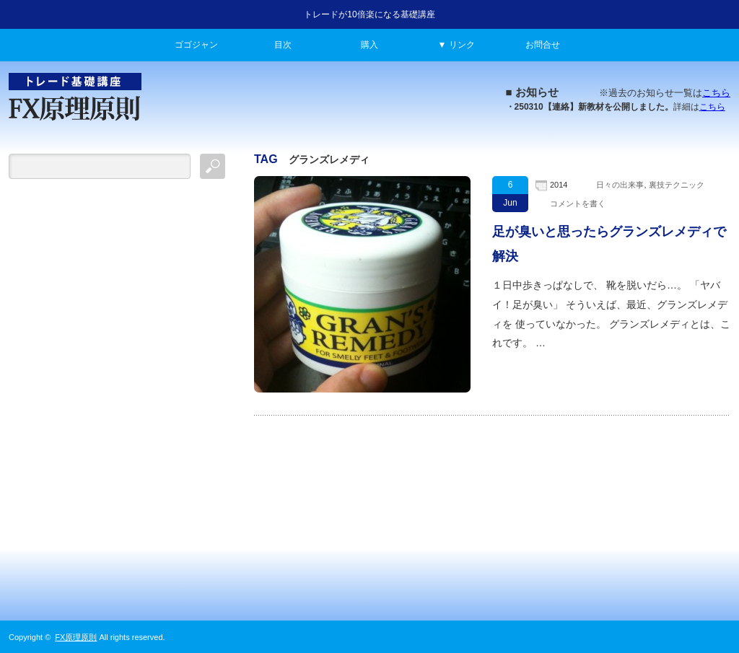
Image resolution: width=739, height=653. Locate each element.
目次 (283, 45)
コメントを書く (577, 203)
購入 (369, 45)
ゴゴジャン (196, 45)
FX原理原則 (76, 637)
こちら (716, 92)
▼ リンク (455, 45)
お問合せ (542, 45)
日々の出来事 (620, 184)
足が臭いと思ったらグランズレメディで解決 (609, 243)
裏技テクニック (676, 184)
